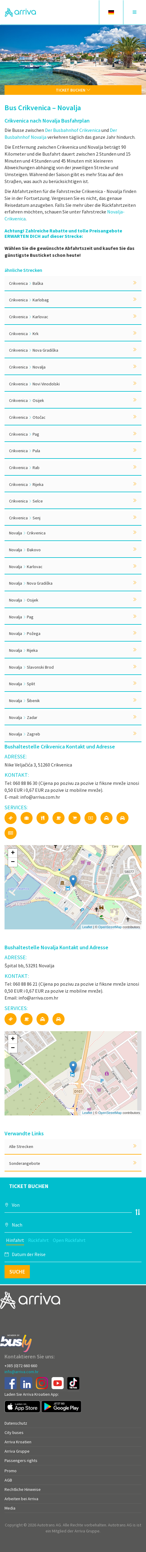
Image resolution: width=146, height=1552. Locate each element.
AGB (8, 1480)
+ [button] (13, 853)
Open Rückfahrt (69, 1240)
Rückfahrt (38, 1240)
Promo (11, 1470)
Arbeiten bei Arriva (21, 1498)
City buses (14, 1432)
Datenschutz (16, 1423)
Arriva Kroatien (18, 1442)
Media (10, 1508)
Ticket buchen (73, 90)
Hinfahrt (15, 1240)
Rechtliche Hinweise (23, 1489)
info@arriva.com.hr (22, 1371)
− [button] (13, 862)
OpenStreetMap (110, 927)
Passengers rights (21, 1460)
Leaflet (87, 927)
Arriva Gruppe (17, 1451)
